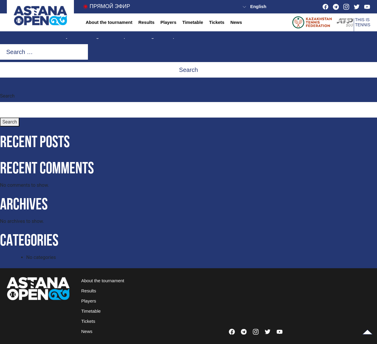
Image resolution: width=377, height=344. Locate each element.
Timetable (192, 22)
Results (146, 22)
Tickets (216, 22)
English (258, 6)
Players (168, 22)
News (236, 22)
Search (7, 96)
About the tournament (109, 22)
